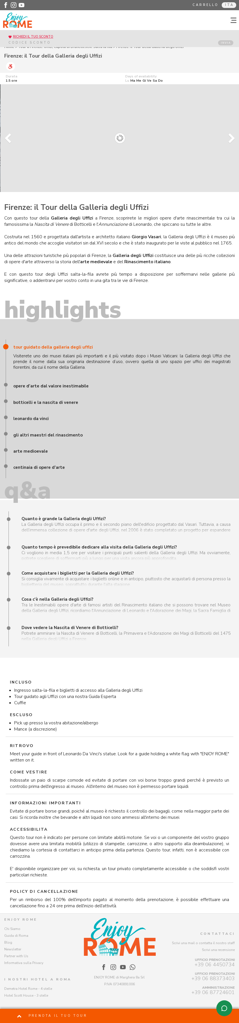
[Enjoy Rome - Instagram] (13, 5)
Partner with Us (16, 956)
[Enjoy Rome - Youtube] (21, 5)
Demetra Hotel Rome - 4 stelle (28, 988)
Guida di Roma (16, 935)
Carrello (206, 5)
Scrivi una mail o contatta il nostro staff (203, 943)
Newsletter (12, 949)
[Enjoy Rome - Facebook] (5, 5)
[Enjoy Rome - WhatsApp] (132, 967)
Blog (8, 942)
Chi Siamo (12, 929)
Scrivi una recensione (218, 950)
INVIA (226, 43)
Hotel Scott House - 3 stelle (26, 995)
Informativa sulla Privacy (23, 963)
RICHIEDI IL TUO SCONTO (33, 37)
